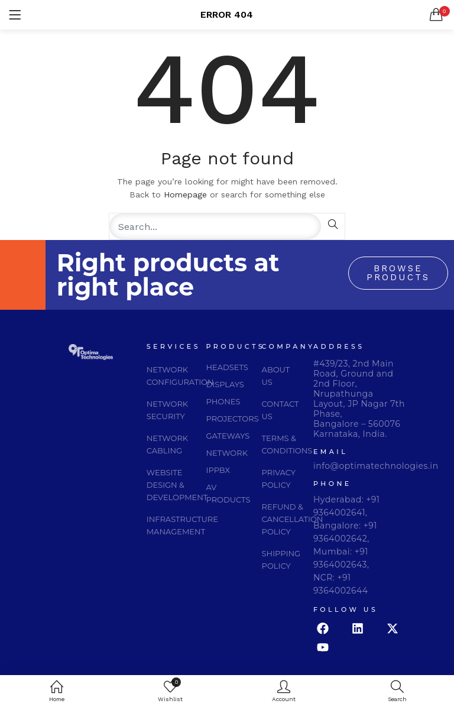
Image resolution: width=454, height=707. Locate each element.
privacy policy (279, 478)
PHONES (223, 401)
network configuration (180, 376)
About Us (276, 376)
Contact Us (280, 410)
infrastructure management (182, 525)
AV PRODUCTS (228, 493)
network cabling (167, 444)
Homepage (185, 194)
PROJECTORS (232, 418)
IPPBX (218, 470)
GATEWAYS (228, 435)
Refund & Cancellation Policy (292, 519)
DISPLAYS (225, 384)
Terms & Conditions (287, 444)
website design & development (177, 485)
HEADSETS (227, 367)
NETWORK (227, 453)
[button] (436, 15)
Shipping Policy (281, 559)
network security (167, 410)
